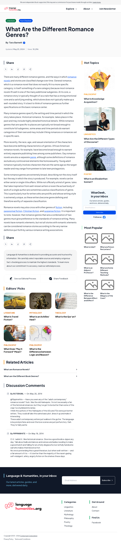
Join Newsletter (107, 8)
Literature (9, 313)
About (94, 507)
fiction (59, 207)
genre (33, 157)
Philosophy (10, 345)
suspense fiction (52, 211)
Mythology (35, 313)
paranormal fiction (13, 211)
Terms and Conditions (22, 539)
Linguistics (90, 134)
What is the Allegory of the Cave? (106, 295)
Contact (95, 510)
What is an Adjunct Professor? (88, 270)
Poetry (88, 174)
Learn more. (97, 2)
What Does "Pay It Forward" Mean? (13, 350)
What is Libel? (89, 247)
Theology (60, 313)
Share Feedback (58, 278)
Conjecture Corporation (28, 536)
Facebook (96, 522)
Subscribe (99, 212)
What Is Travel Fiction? (11, 318)
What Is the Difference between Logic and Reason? (40, 352)
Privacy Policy (8, 539)
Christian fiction (31, 211)
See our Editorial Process (22, 278)
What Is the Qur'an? (65, 316)
